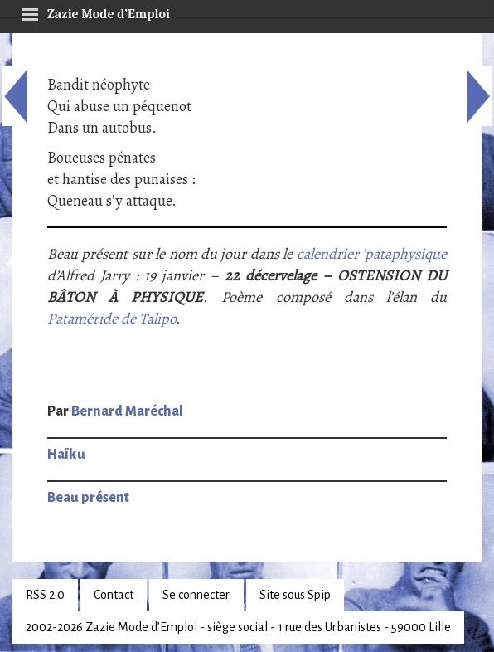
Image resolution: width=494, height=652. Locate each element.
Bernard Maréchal (127, 411)
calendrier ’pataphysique (372, 254)
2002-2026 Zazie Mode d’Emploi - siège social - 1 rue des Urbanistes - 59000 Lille (238, 627)
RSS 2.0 (45, 594)
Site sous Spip (295, 594)
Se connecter (196, 594)
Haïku (66, 454)
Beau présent (88, 497)
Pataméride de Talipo (111, 318)
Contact (113, 594)
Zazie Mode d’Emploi (95, 11)
